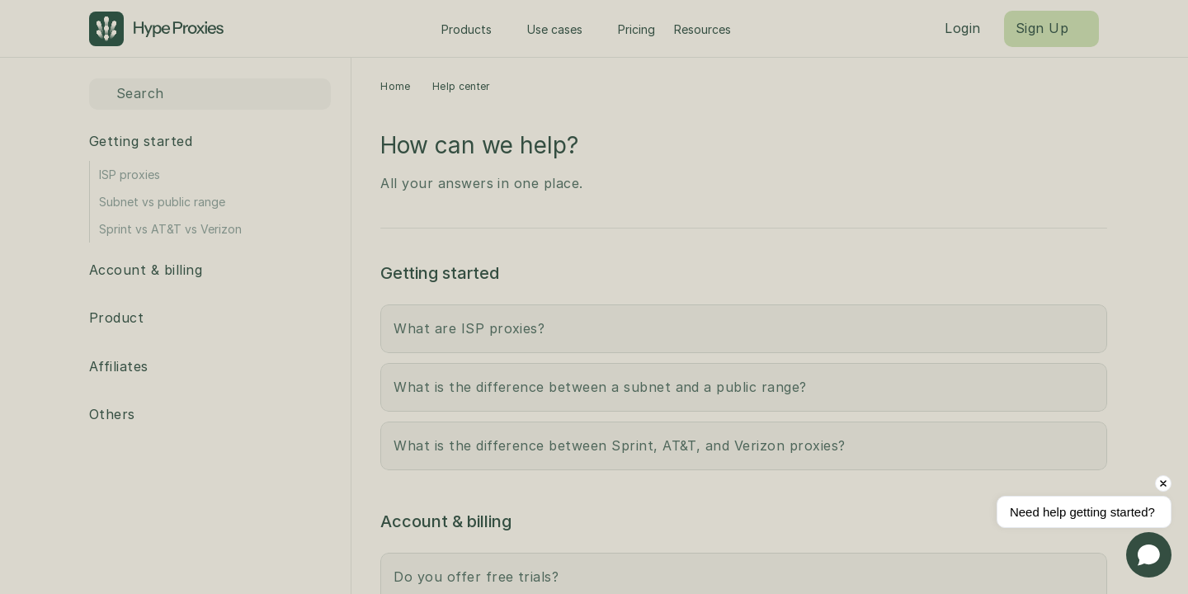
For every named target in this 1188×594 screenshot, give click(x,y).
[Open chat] (1149, 555)
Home (395, 86)
